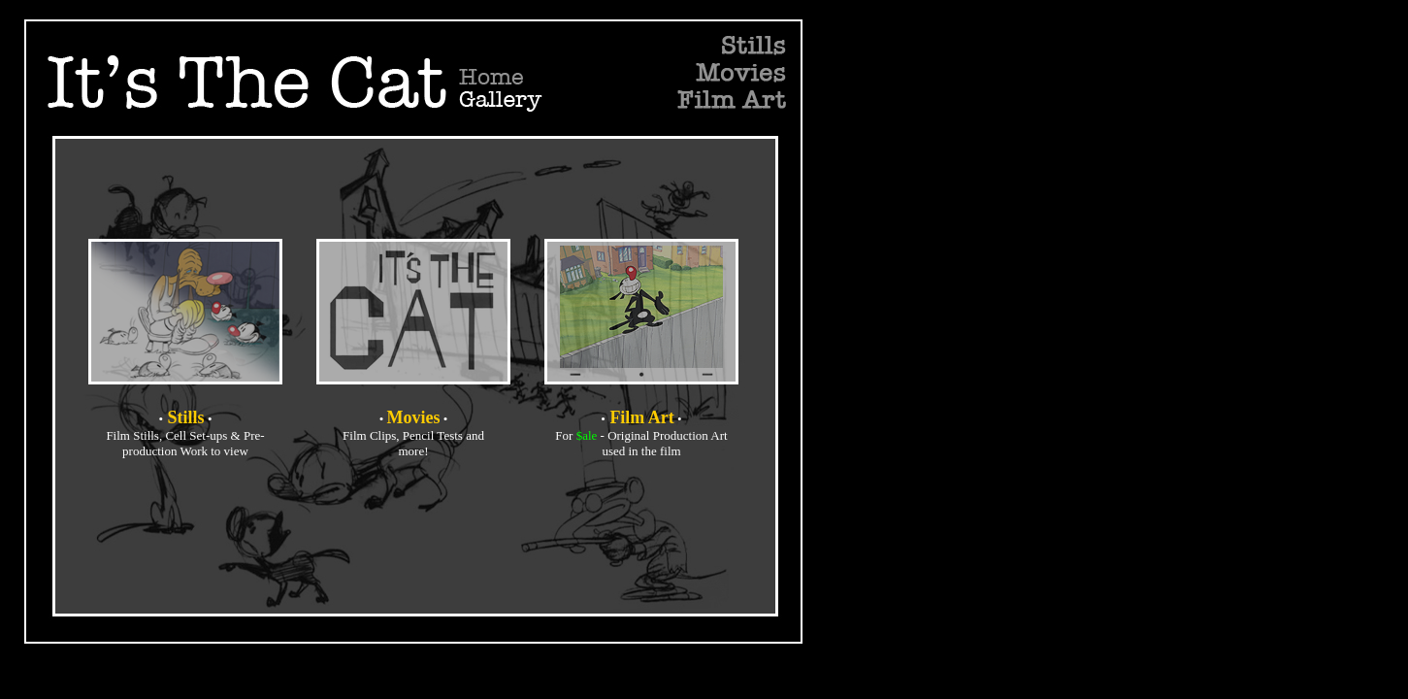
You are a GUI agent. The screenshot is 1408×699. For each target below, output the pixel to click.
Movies (414, 417)
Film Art (641, 417)
